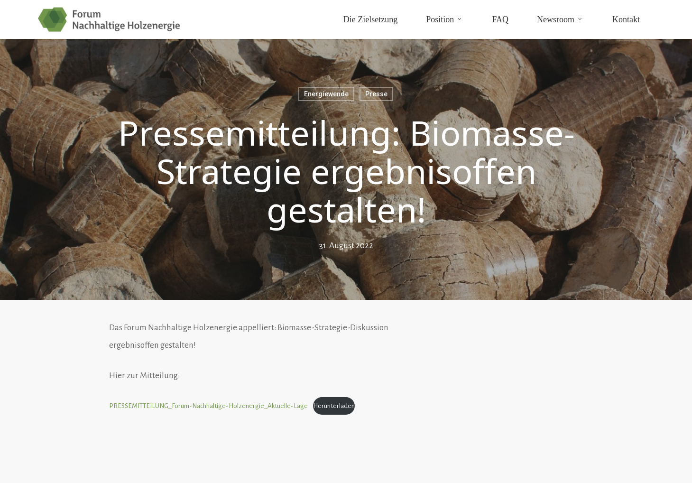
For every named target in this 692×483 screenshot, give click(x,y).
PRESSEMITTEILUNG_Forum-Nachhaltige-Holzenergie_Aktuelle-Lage (208, 405)
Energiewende (326, 94)
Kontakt (626, 19)
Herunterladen (334, 405)
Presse (376, 94)
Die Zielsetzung (370, 19)
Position (444, 19)
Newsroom (560, 19)
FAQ (500, 19)
